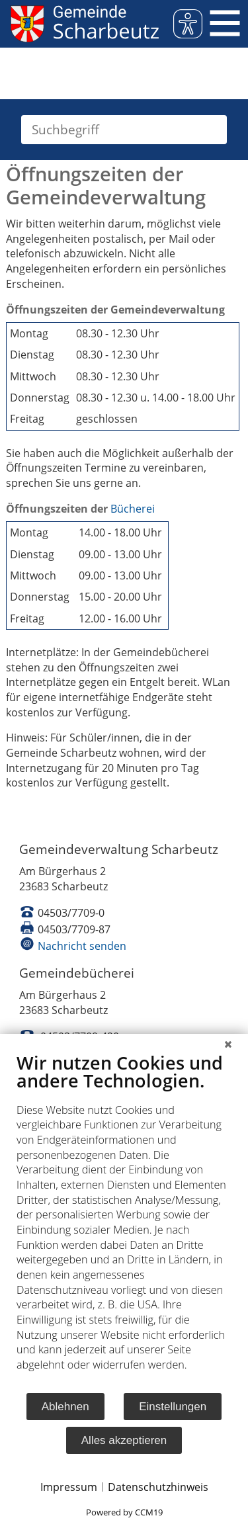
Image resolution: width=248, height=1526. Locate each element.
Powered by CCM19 (124, 1512)
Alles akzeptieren (124, 1440)
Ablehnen (65, 1406)
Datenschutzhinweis (158, 1487)
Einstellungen (172, 1406)
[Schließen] (228, 1044)
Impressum (68, 1487)
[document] (124, 1222)
